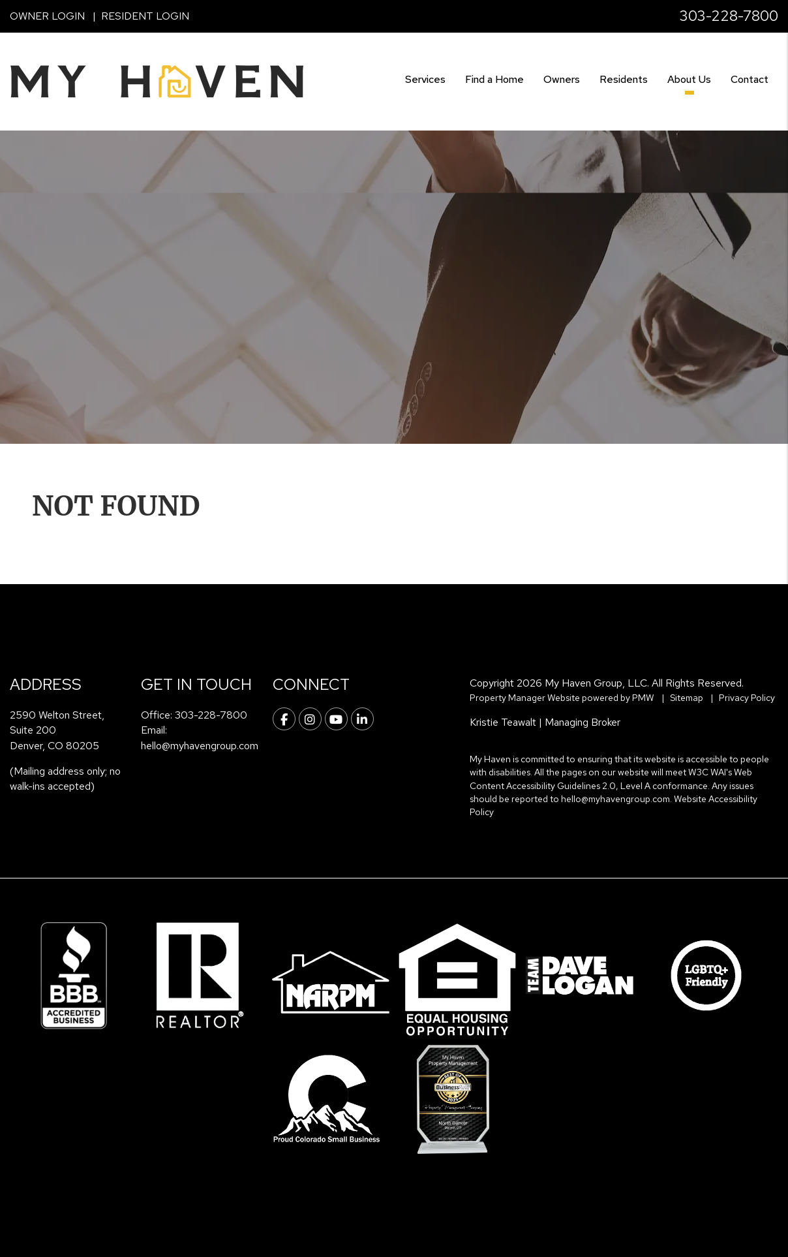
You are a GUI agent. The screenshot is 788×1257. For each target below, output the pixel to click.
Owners (561, 79)
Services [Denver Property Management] (425, 79)
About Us (689, 79)
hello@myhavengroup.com (199, 746)
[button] (284, 718)
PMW (643, 698)
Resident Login (145, 16)
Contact (749, 79)
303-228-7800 (729, 16)
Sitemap (686, 698)
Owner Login (47, 16)
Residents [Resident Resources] (623, 79)
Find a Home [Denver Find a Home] (494, 79)
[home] (156, 80)
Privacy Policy (747, 698)
